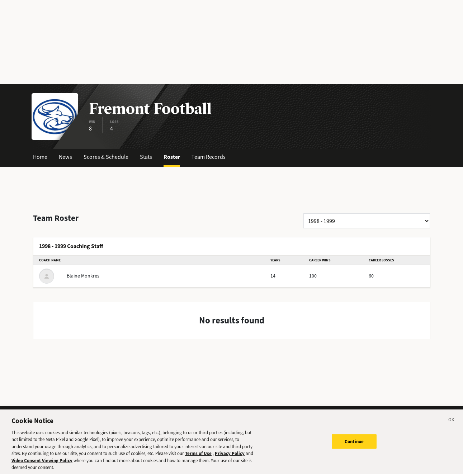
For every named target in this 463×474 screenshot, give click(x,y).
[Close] (451, 425)
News (65, 157)
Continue (354, 446)
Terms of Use (198, 458)
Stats (146, 157)
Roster (172, 157)
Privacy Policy (230, 458)
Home (40, 157)
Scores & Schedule (106, 157)
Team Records (209, 157)
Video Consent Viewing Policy (41, 465)
